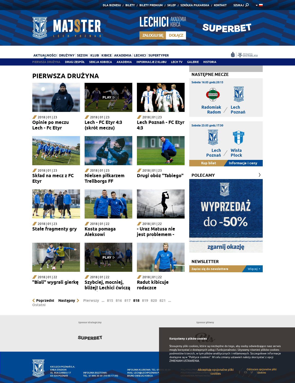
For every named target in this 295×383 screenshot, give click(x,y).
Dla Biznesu (112, 5)
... (103, 300)
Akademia (124, 62)
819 (145, 300)
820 (154, 300)
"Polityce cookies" (199, 357)
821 (162, 300)
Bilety (130, 5)
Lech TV (177, 62)
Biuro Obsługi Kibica (140, 375)
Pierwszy (91, 300)
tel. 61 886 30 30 (93, 375)
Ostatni (39, 305)
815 (110, 300)
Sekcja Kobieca (100, 62)
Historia (209, 62)
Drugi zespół (75, 62)
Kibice (106, 55)
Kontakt (220, 5)
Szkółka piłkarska (194, 5)
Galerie (193, 62)
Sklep (171, 5)
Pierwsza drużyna (46, 62)
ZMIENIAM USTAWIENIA (184, 361)
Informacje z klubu (151, 62)
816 (119, 300)
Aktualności (44, 55)
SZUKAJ (238, 5)
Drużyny (66, 55)
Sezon (82, 55)
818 (136, 300)
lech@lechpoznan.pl (147, 372)
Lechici (140, 55)
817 (127, 300)
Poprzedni (45, 300)
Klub (94, 55)
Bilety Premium (151, 5)
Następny (66, 300)
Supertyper (158, 55)
